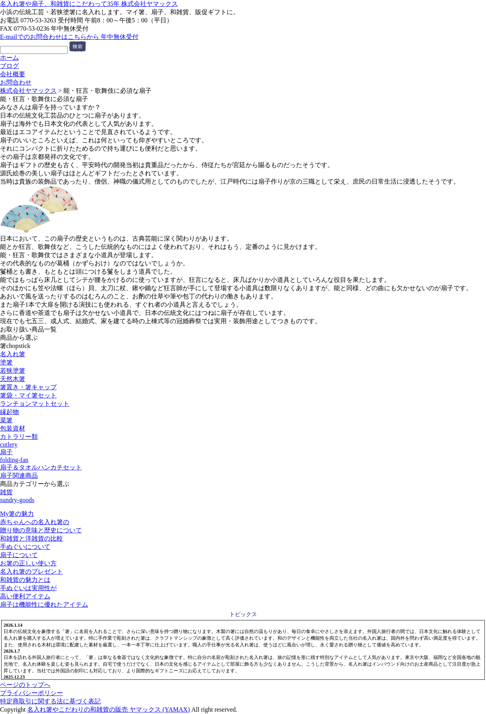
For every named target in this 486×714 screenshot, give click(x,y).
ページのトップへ (25, 684)
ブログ (9, 66)
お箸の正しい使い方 (28, 563)
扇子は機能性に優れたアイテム (44, 604)
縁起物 (9, 412)
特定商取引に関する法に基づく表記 (50, 701)
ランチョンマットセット (34, 403)
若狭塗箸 (12, 370)
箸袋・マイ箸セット (28, 395)
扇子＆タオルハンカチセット (41, 467)
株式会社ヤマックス (28, 90)
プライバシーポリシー (31, 693)
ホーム (9, 57)
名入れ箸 (12, 354)
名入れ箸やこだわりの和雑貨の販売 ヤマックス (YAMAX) (108, 709)
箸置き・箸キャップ (28, 387)
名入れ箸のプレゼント (31, 571)
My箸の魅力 (17, 513)
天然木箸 (12, 378)
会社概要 (12, 74)
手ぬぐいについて (25, 546)
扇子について (19, 555)
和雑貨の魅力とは (25, 579)
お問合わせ (15, 82)
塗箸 (6, 362)
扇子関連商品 (19, 475)
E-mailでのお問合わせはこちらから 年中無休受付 (69, 36)
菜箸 (6, 420)
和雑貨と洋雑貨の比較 (31, 538)
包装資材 (12, 428)
